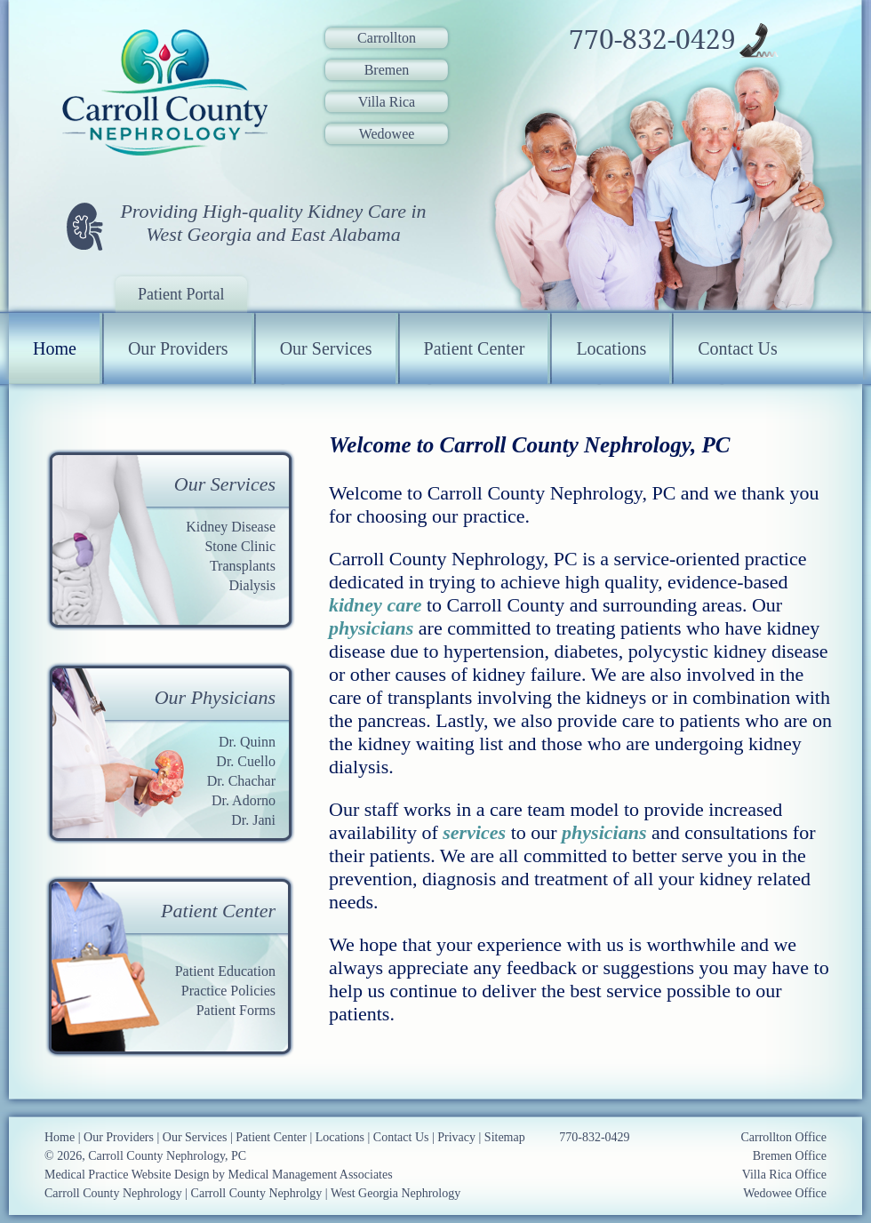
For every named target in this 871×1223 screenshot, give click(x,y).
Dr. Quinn (247, 741)
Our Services (326, 348)
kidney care (375, 605)
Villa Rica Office (784, 1174)
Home (54, 348)
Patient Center (474, 348)
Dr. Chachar (241, 780)
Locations (611, 348)
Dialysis (252, 585)
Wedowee (387, 133)
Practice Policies (228, 990)
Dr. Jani (253, 819)
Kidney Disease (231, 526)
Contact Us (737, 348)
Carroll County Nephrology (113, 1193)
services (474, 832)
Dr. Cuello (246, 761)
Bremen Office (790, 1156)
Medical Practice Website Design (127, 1174)
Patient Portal (181, 294)
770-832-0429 (652, 40)
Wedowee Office (785, 1193)
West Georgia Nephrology (395, 1193)
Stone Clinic (240, 546)
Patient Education (225, 971)
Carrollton (386, 37)
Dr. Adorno (244, 800)
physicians (371, 628)
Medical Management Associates (310, 1174)
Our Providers (178, 348)
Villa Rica (386, 101)
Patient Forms (236, 1010)
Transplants (243, 565)
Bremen (387, 69)
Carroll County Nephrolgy (257, 1193)
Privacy (456, 1137)
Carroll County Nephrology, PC (167, 1156)
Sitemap (504, 1137)
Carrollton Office (783, 1137)
